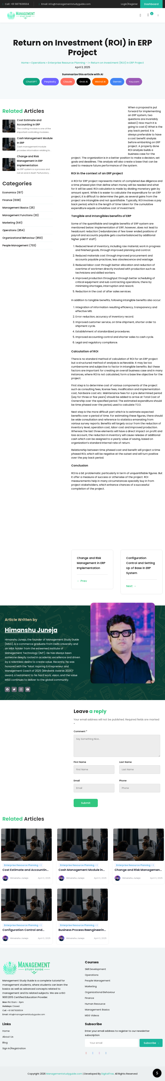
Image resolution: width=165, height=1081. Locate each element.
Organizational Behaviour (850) (22, 238)
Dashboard (151, 4)
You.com (134, 81)
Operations (38, 63)
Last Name (125, 762)
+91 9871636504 (15, 1010)
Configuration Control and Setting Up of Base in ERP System (141, 572)
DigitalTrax (107, 1073)
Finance (89, 998)
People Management (97, 980)
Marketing (91, 986)
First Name (80, 762)
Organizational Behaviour (100, 992)
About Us (7, 1036)
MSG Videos (92, 1015)
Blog (5, 1042)
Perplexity (50, 81)
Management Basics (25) (18, 207)
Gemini (117, 81)
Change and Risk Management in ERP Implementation (92, 570)
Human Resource (95, 1003)
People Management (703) (19, 245)
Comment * (80, 731)
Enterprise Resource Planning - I (68, 63)
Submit (85, 803)
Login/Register (129, 4)
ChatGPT (31, 81)
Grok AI (83, 81)
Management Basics (97, 1009)
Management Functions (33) (20, 215)
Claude (67, 81)
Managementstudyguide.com (64, 1073)
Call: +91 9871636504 (15, 4)
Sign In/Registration (14, 1048)
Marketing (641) (12, 222)
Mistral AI (100, 81)
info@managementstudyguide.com (27, 1014)
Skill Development (95, 969)
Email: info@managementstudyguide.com (64, 4)
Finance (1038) (11, 200)
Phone (122, 780)
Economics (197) (12, 192)
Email (77, 780)
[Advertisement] (98, 128)
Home (25, 63)
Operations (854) (13, 230)
